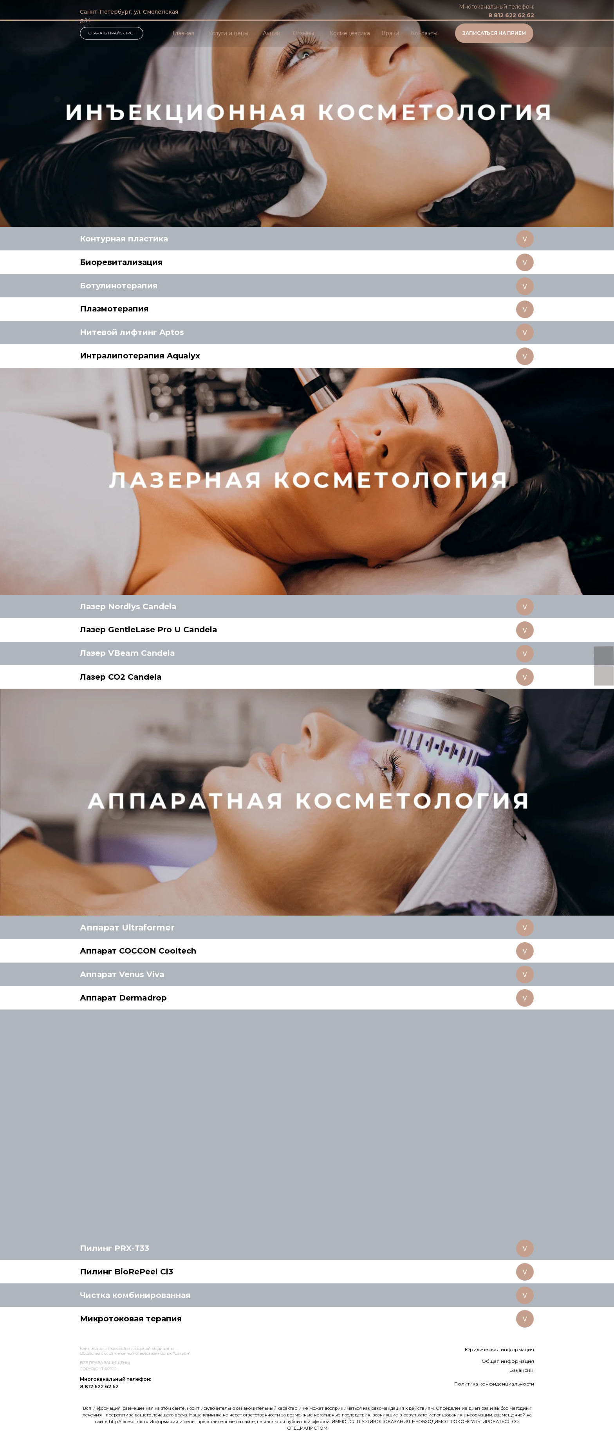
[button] (494, 33)
